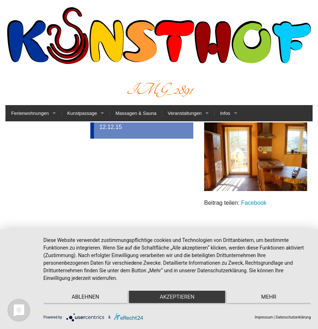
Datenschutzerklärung (293, 317)
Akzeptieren (177, 297)
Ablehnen (83, 297)
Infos (225, 113)
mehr (271, 297)
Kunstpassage (82, 113)
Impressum (264, 317)
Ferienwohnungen (30, 113)
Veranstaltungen (185, 113)
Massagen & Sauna (135, 113)
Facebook (253, 203)
